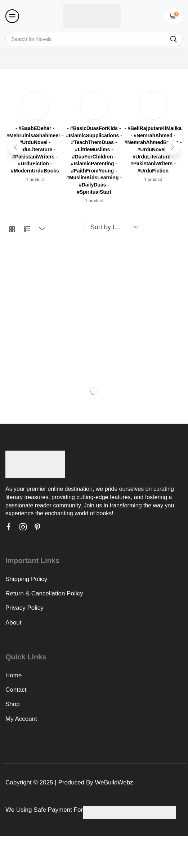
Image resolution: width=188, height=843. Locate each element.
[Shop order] (113, 227)
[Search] (173, 39)
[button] (12, 16)
